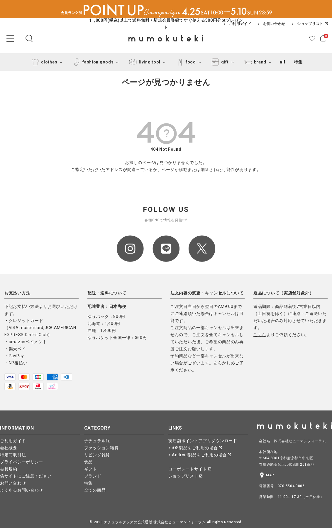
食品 (88, 462)
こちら (259, 334)
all (282, 62)
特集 (298, 62)
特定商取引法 (13, 454)
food (185, 62)
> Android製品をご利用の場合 (199, 454)
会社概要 (8, 447)
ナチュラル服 (97, 440)
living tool (143, 62)
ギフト (90, 469)
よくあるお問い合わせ (21, 490)
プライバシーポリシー (21, 462)
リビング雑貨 (97, 454)
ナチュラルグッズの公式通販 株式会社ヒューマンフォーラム (155, 522)
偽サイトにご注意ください (26, 476)
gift (219, 62)
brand (254, 62)
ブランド (92, 476)
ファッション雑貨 (101, 447)
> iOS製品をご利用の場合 (195, 447)
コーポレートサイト (189, 469)
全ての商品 (95, 490)
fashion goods (92, 62)
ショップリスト (312, 24)
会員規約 (8, 469)
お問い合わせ (274, 24)
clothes (43, 62)
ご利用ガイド (240, 24)
